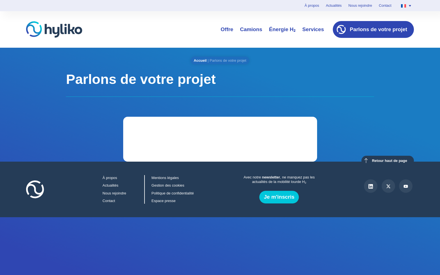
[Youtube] (405, 186)
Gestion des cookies (168, 185)
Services (313, 29)
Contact (385, 5)
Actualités (334, 5)
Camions (251, 29)
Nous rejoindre (360, 5)
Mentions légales (165, 178)
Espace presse (164, 201)
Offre (227, 29)
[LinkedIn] (370, 186)
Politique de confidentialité (173, 193)
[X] (388, 186)
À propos (311, 5)
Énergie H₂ (282, 29)
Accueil (200, 60)
